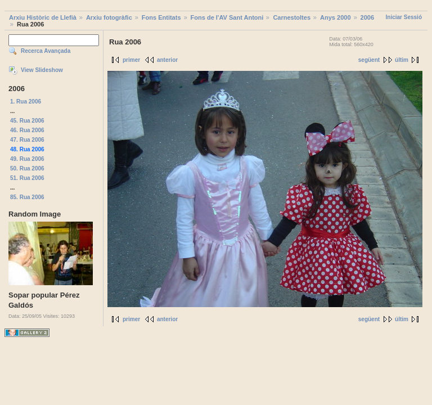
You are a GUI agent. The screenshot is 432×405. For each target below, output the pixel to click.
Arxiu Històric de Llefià (42, 17)
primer (131, 60)
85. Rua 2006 (27, 197)
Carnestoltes (291, 17)
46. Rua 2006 (27, 130)
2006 (367, 17)
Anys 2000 (335, 17)
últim (401, 60)
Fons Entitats (161, 17)
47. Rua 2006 (27, 140)
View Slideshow (42, 70)
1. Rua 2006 (25, 101)
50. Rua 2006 (27, 168)
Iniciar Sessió (404, 17)
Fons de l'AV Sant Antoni (227, 17)
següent (369, 60)
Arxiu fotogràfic (109, 17)
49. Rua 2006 (27, 159)
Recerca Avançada (45, 51)
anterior (167, 60)
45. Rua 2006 (27, 121)
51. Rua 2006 (27, 178)
